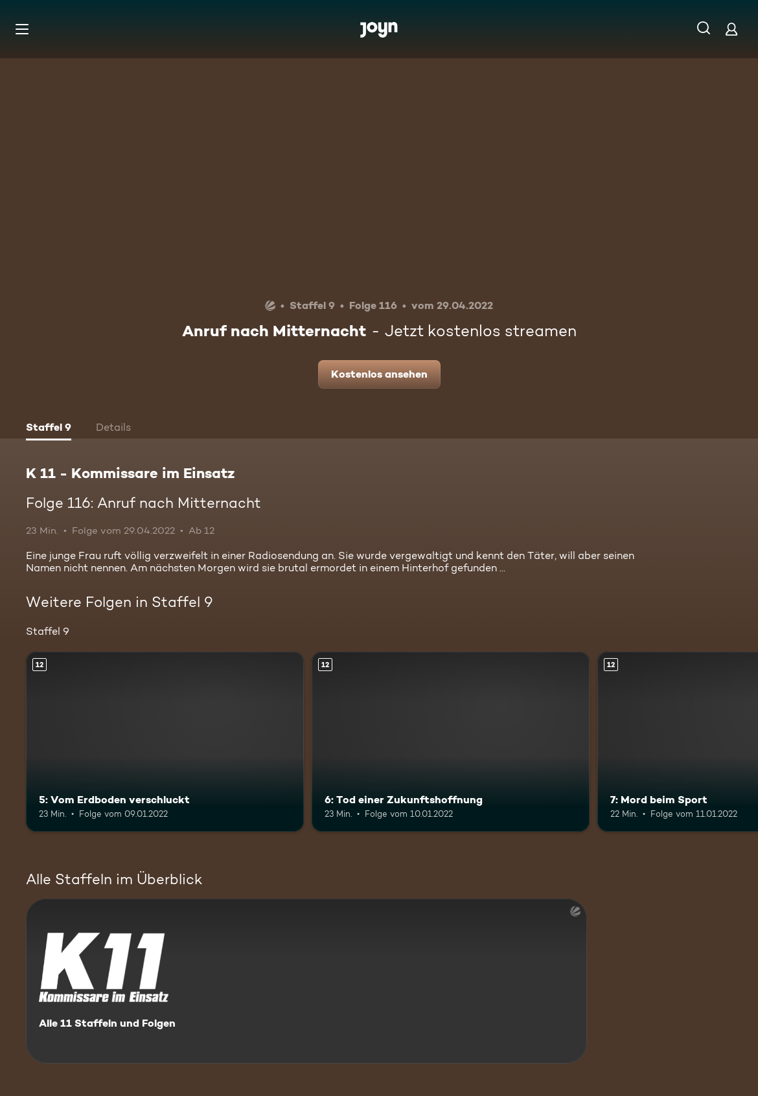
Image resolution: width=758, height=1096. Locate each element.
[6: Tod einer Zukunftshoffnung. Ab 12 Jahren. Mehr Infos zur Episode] (451, 742)
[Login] (731, 28)
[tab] (48, 428)
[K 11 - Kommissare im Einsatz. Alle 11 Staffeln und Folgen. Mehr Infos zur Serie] (306, 981)
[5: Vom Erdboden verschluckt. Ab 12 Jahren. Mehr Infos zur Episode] (165, 742)
